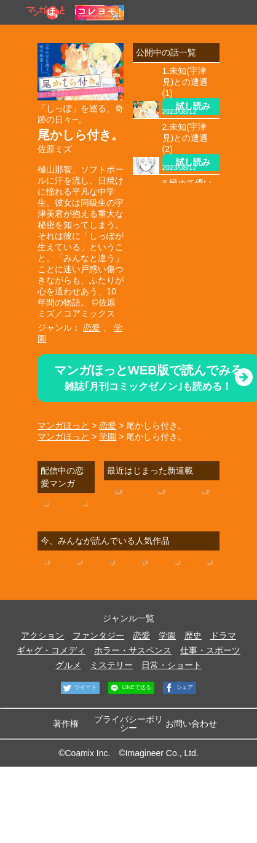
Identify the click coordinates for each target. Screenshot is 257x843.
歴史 (193, 635)
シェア (178, 688)
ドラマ (223, 635)
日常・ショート (171, 665)
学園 (107, 437)
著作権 (66, 723)
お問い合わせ (191, 723)
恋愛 (91, 328)
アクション (42, 635)
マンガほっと (63, 425)
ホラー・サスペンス (133, 650)
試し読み (193, 106)
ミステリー (111, 665)
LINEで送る (129, 688)
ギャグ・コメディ (51, 650)
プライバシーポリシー (128, 723)
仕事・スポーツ (210, 650)
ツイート (79, 688)
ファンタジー (98, 635)
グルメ (68, 665)
